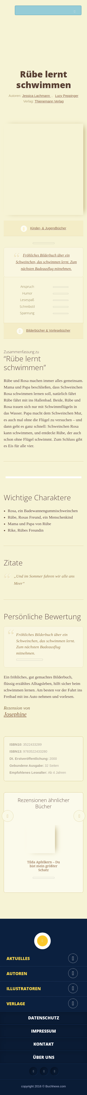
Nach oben (42, 940)
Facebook (44, 1071)
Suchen (76, 11)
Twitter (54, 1071)
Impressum (43, 1031)
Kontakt (43, 1044)
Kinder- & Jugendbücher (48, 228)
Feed (33, 1071)
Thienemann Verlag (49, 101)
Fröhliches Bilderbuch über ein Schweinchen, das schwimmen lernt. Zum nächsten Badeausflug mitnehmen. (46, 262)
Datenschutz (43, 1018)
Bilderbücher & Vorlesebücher (48, 330)
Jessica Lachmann (36, 96)
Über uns (43, 1057)
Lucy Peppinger (66, 96)
